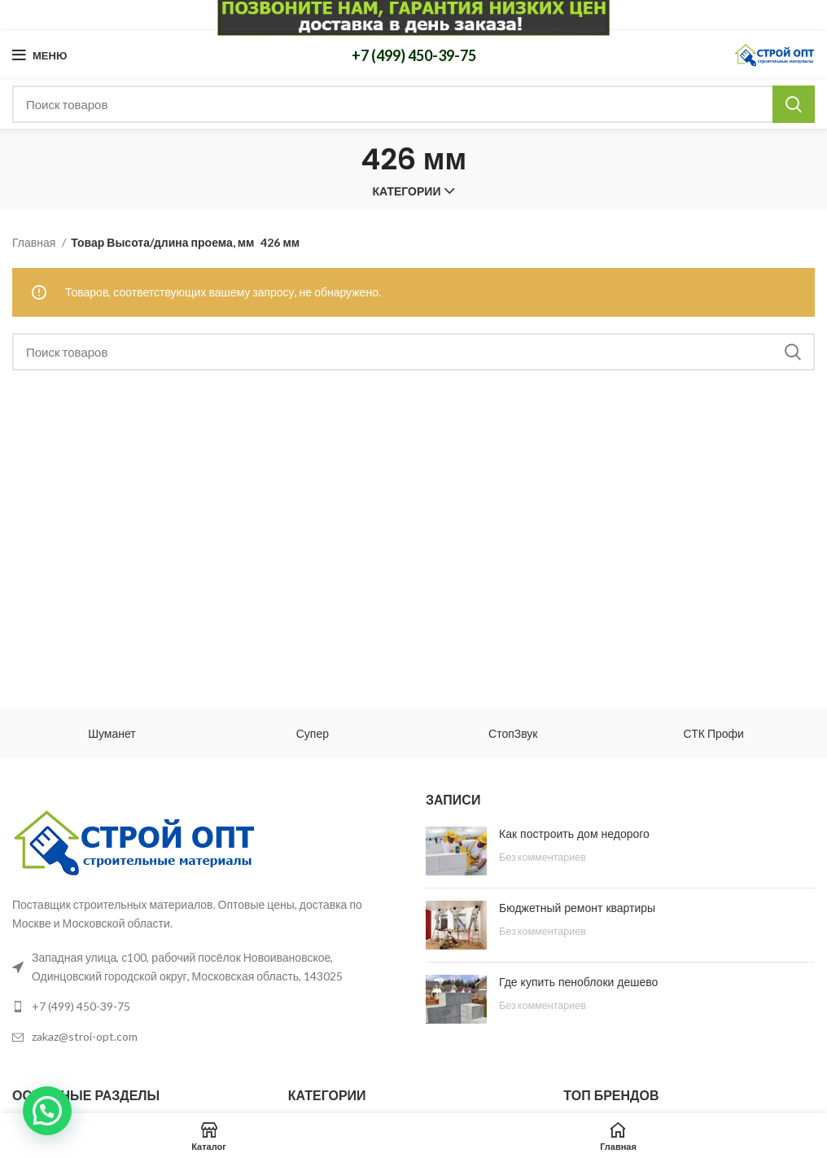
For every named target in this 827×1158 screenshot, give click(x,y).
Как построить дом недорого (574, 834)
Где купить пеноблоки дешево (578, 982)
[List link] (206, 1006)
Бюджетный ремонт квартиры (577, 908)
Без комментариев (542, 857)
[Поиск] (413, 104)
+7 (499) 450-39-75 (414, 55)
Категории (407, 191)
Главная (35, 242)
